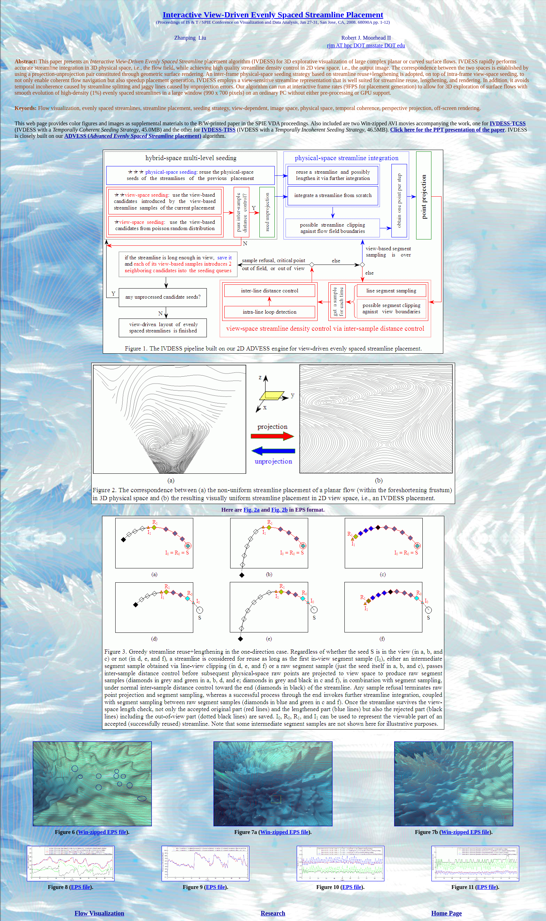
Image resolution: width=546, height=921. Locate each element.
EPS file (80, 887)
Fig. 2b (279, 510)
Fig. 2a (251, 510)
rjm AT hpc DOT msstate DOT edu (366, 45)
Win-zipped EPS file (102, 832)
